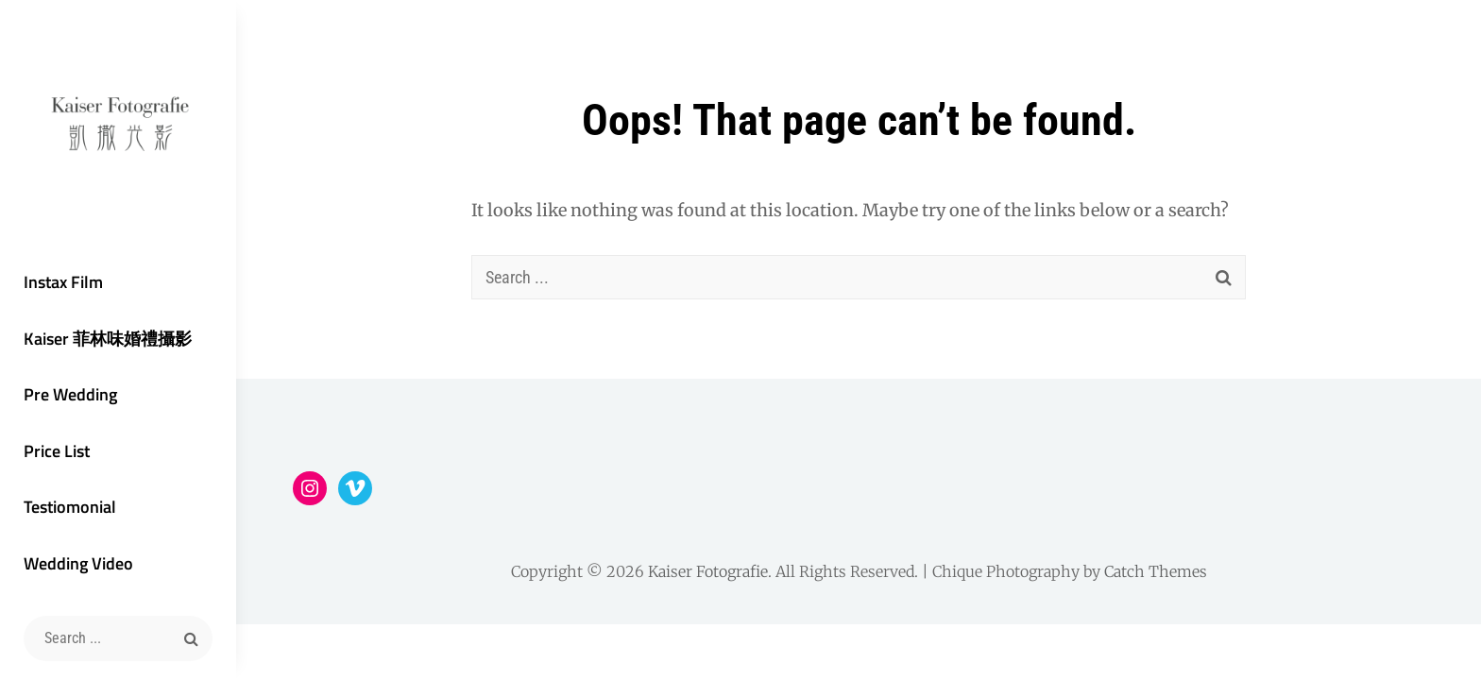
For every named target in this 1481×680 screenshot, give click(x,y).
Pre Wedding (70, 394)
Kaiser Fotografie (708, 571)
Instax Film (63, 282)
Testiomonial (70, 506)
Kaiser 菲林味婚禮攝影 (108, 338)
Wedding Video (78, 563)
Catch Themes (1155, 571)
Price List (57, 451)
